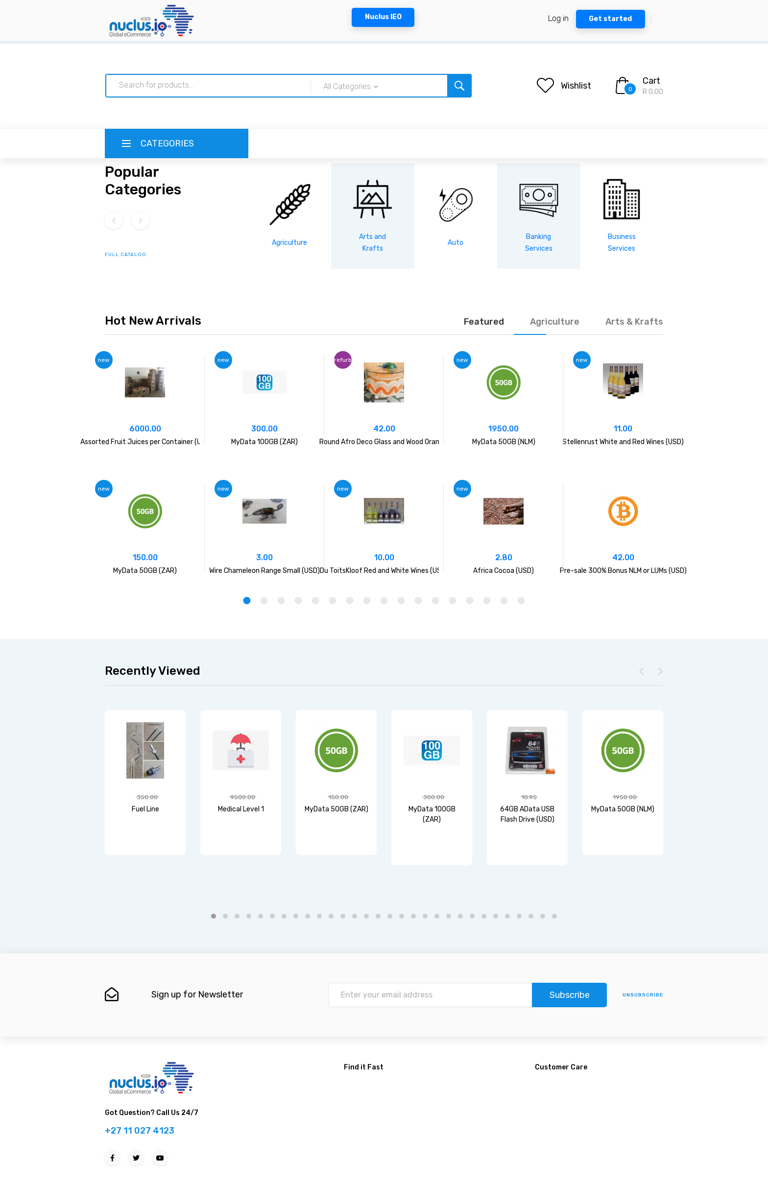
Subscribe (570, 995)
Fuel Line (145, 809)
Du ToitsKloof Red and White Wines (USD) (384, 571)
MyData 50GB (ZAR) (145, 571)
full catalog (125, 255)
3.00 (264, 557)
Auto (455, 242)
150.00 (145, 557)
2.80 (503, 557)
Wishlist (576, 85)
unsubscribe (643, 995)
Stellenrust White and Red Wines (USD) (623, 442)
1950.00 (503, 428)
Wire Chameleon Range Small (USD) (264, 571)
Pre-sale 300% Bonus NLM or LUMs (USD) (623, 571)
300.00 (264, 428)
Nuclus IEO (383, 17)
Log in (558, 18)
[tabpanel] (145, 463)
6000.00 (145, 428)
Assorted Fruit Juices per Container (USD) (146, 442)
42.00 (384, 428)
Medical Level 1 (241, 809)
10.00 (384, 557)
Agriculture (289, 242)
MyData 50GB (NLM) (503, 442)
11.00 (623, 428)
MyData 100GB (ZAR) (264, 442)
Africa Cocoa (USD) (503, 571)
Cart (651, 80)
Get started (610, 19)
